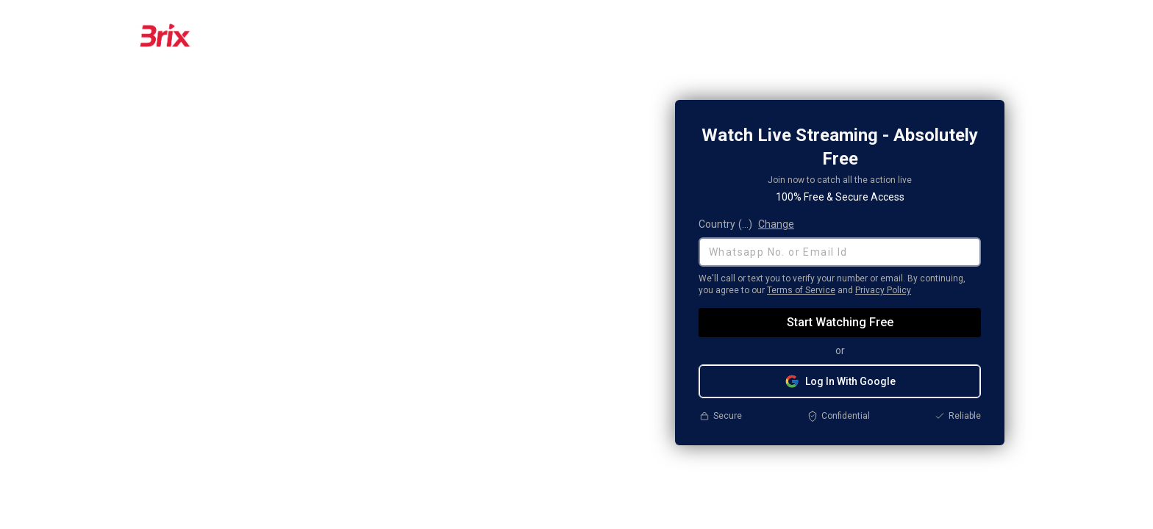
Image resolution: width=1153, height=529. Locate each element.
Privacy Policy (883, 290)
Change (776, 224)
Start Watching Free (840, 322)
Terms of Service (801, 290)
